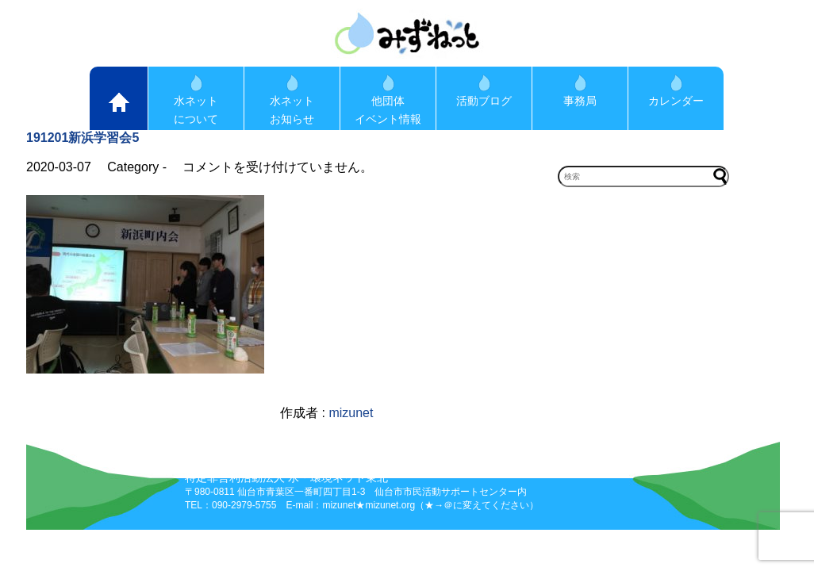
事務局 (580, 91)
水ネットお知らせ (292, 100)
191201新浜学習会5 (82, 137)
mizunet (350, 413)
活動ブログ (484, 91)
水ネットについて (196, 100)
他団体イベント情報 (388, 100)
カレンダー (676, 91)
